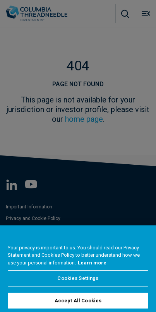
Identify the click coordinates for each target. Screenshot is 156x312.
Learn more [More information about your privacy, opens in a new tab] (92, 268)
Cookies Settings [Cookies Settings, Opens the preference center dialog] (77, 283)
